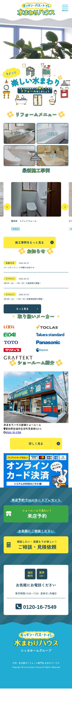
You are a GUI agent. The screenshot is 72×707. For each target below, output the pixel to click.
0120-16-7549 (40, 626)
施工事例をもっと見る (29, 255)
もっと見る (22, 327)
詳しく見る (36, 462)
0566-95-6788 (13, 450)
